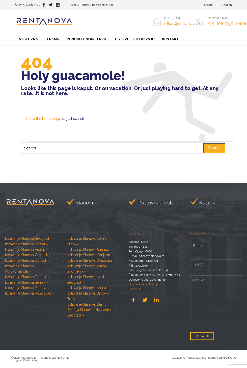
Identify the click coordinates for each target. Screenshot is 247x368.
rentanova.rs (30, 357)
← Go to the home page (41, 119)
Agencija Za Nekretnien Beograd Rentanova (41, 359)
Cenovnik (135, 289)
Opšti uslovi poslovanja (143, 284)
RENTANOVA (227, 357)
